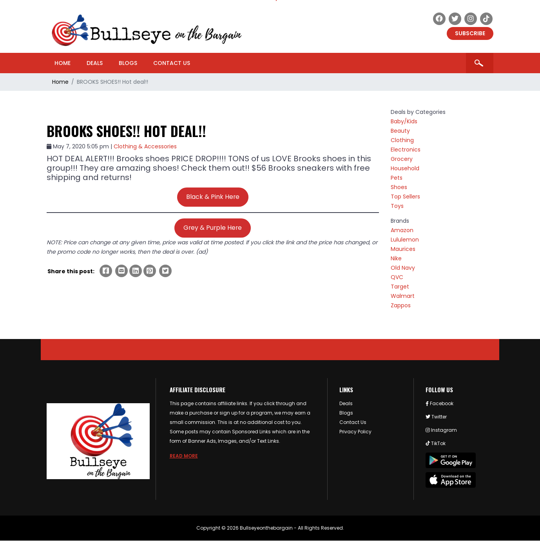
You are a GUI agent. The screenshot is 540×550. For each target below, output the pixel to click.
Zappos (401, 305)
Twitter (436, 416)
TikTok (436, 443)
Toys (397, 206)
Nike (396, 258)
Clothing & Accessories (145, 146)
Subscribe (470, 33)
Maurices (403, 249)
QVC (397, 277)
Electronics (405, 149)
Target (400, 286)
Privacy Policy (355, 431)
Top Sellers (405, 196)
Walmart (403, 296)
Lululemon (405, 239)
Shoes (399, 187)
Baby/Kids (404, 121)
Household (405, 168)
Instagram (441, 430)
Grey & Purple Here (212, 227)
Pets (396, 178)
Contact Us (171, 63)
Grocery (402, 159)
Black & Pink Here (212, 196)
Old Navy (403, 268)
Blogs (128, 63)
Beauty (400, 131)
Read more (184, 456)
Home (62, 63)
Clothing (402, 140)
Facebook (439, 403)
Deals (95, 63)
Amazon (402, 230)
